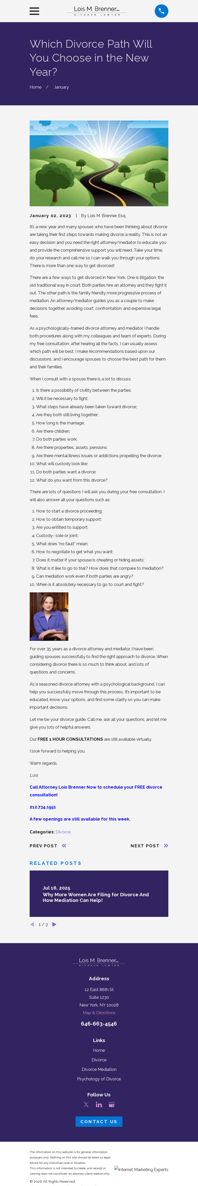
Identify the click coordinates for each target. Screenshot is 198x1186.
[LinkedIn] (99, 1104)
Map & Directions (99, 1012)
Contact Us (99, 1121)
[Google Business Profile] (111, 1104)
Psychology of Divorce (99, 1078)
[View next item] (54, 924)
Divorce (63, 831)
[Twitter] (86, 1104)
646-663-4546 (99, 1024)
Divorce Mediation (99, 1069)
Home (99, 1050)
